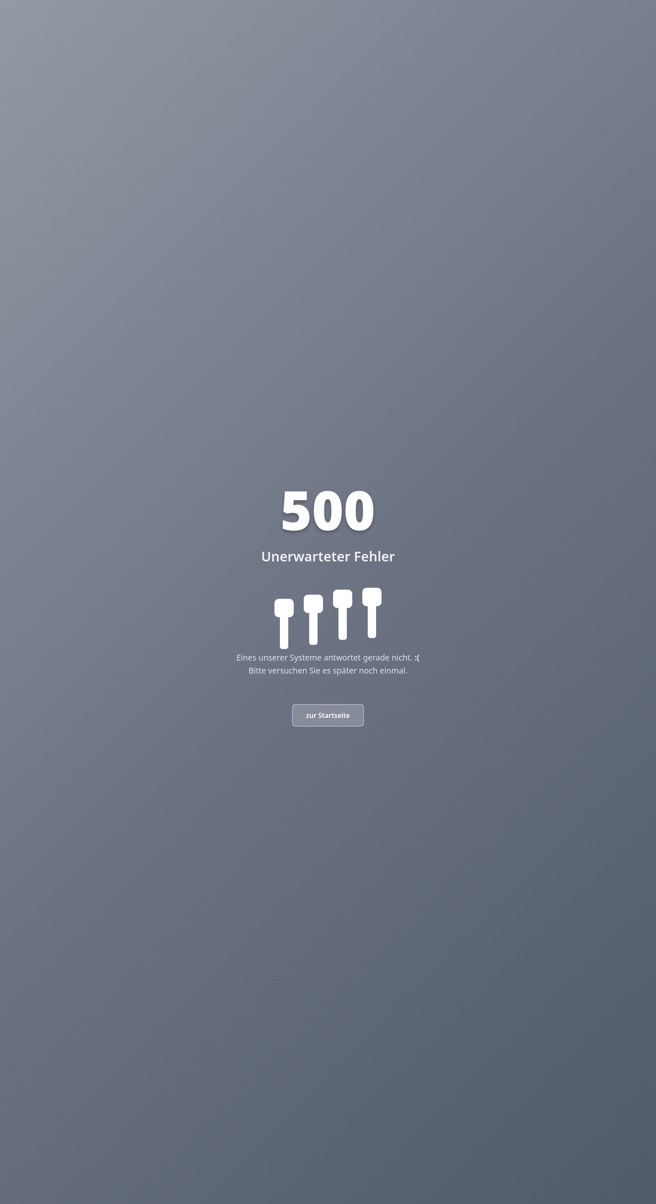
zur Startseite (328, 715)
